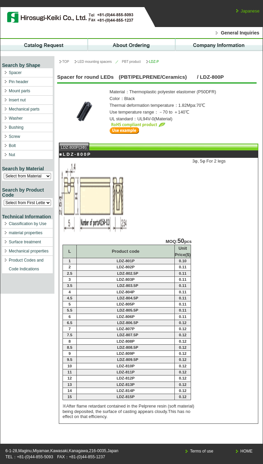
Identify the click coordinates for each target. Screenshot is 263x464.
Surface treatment (25, 242)
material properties (25, 232)
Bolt (12, 145)
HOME (246, 451)
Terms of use (201, 451)
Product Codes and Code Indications (26, 264)
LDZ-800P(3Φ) (74, 147)
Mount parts (19, 91)
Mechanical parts (24, 109)
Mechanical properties (28, 251)
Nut (12, 154)
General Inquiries (240, 32)
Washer (16, 118)
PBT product (131, 62)
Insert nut (17, 100)
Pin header (18, 81)
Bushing (16, 127)
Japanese (250, 11)
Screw (14, 136)
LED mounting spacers (94, 62)
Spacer (15, 72)
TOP (65, 62)
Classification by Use (27, 223)
